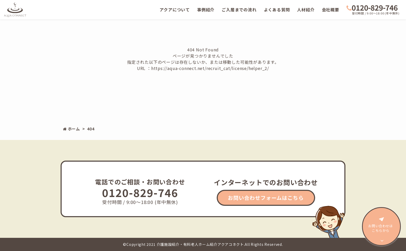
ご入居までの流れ (239, 9)
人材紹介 (305, 9)
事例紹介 (205, 9)
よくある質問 (277, 9)
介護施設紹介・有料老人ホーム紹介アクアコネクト (200, 244)
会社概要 (330, 9)
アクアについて (175, 9)
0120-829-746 (372, 7)
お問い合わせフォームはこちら (266, 197)
